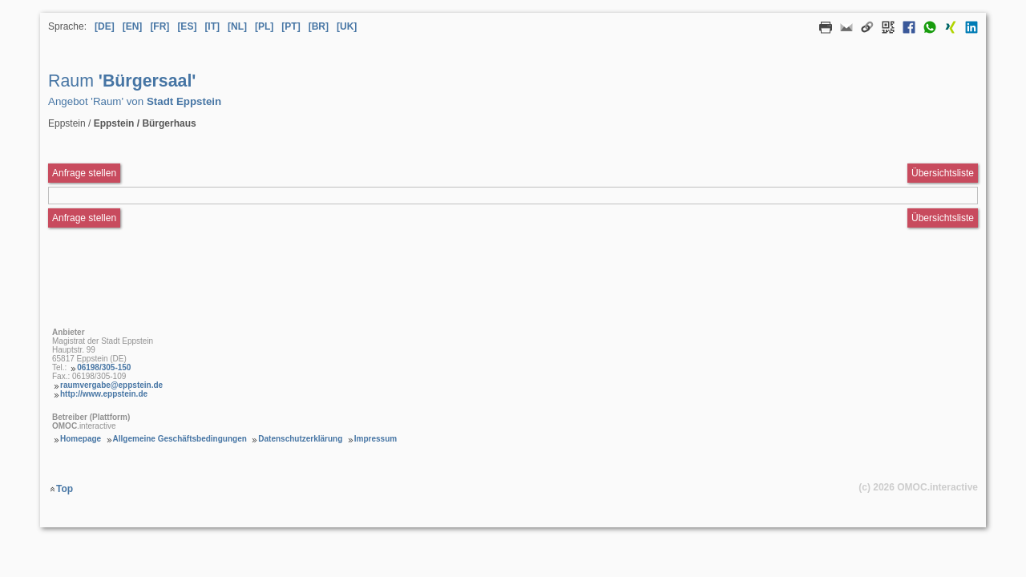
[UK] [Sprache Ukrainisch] (347, 26)
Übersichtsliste (942, 173)
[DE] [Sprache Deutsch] (105, 26)
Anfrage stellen (84, 218)
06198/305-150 (104, 367)
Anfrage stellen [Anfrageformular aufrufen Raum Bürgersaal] (84, 173)
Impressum (375, 438)
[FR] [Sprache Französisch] (159, 26)
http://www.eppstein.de (103, 393)
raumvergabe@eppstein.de (111, 385)
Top (64, 488)
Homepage (80, 438)
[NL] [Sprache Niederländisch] (237, 26)
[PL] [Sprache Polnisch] (264, 26)
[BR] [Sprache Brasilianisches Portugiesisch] (319, 26)
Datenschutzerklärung (300, 438)
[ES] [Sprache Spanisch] (186, 26)
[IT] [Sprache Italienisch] (212, 26)
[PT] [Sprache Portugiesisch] (290, 26)
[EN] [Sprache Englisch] (133, 26)
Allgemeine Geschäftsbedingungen (180, 438)
